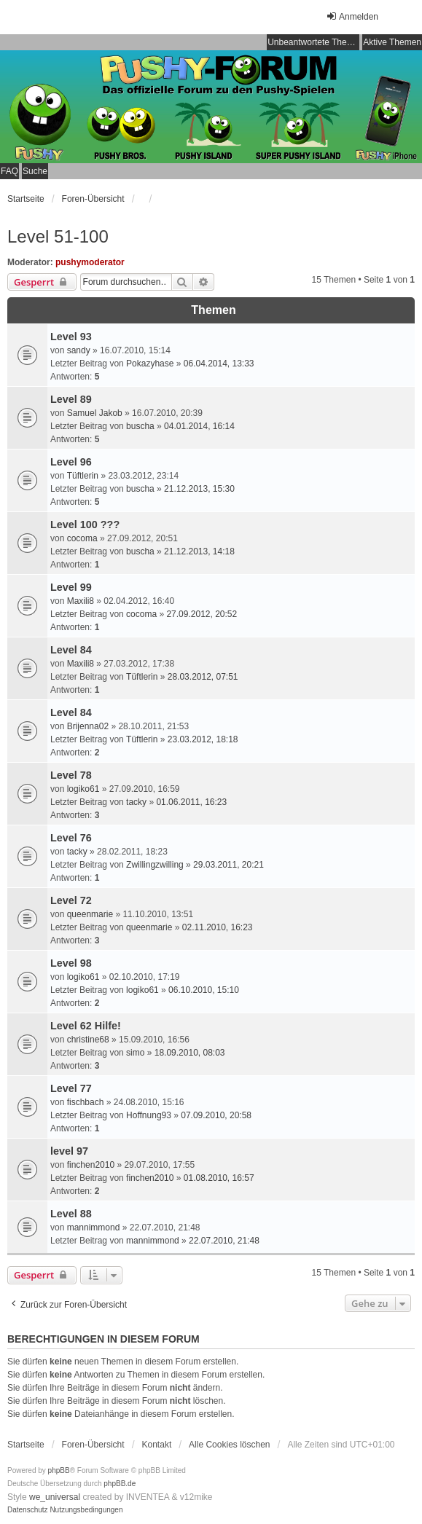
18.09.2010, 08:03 (190, 1053)
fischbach (85, 1102)
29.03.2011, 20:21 (228, 865)
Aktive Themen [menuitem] (392, 42)
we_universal (54, 1497)
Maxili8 (80, 601)
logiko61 (83, 789)
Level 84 (71, 650)
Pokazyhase (149, 363)
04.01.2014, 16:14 (199, 426)
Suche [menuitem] (35, 171)
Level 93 (71, 336)
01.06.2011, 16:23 (191, 802)
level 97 (69, 1151)
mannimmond (93, 1227)
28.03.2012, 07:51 (203, 677)
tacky (136, 802)
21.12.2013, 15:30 (199, 489)
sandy (78, 350)
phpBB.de (119, 1484)
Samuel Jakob (94, 413)
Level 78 (71, 775)
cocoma (82, 538)
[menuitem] (27, 1510)
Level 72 (71, 900)
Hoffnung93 (148, 1115)
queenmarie (90, 914)
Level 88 (71, 1213)
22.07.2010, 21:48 (224, 1241)
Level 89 (71, 399)
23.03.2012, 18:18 (203, 739)
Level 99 (71, 587)
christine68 (88, 1039)
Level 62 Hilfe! (85, 1026)
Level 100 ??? (85, 524)
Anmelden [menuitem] (352, 16)
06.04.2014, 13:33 (219, 363)
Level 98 (71, 963)
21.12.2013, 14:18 (199, 551)
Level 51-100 (58, 236)
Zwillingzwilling (155, 865)
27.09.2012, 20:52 (201, 614)
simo (135, 1053)
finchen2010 (90, 1165)
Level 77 (71, 1088)
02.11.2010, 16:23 (217, 927)
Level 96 (71, 462)
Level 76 (71, 838)
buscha (140, 426)
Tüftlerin (82, 476)
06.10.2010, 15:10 (203, 990)
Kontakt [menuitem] (157, 1444)
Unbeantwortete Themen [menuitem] (313, 42)
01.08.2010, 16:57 (219, 1178)
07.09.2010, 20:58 (216, 1115)
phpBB (59, 1470)
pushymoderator (90, 262)
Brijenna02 (88, 726)
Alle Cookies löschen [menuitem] (229, 1444)
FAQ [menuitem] (9, 171)
